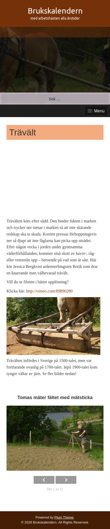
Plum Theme (64, 517)
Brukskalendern (55, 10)
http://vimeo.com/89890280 (49, 291)
